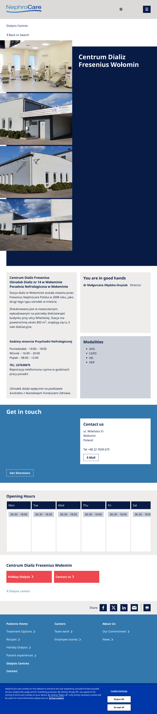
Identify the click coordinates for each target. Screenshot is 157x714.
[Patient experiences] (22, 655)
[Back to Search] (17, 35)
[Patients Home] (18, 623)
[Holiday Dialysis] (20, 647)
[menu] (147, 9)
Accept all (119, 707)
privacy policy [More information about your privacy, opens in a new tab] (56, 698)
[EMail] (134, 607)
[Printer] (147, 607)
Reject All (119, 699)
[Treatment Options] (22, 631)
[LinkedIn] (124, 607)
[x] (113, 607)
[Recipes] (14, 639)
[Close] (153, 699)
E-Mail (91, 457)
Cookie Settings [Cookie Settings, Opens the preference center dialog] (119, 691)
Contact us (63, 577)
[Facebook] (103, 607)
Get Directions (20, 473)
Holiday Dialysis (19, 577)
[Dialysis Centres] (17, 25)
